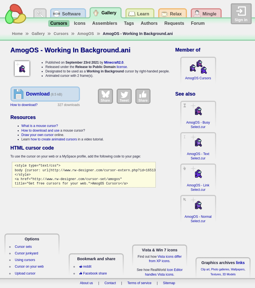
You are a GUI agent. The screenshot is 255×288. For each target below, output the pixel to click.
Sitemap (169, 283)
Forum (198, 23)
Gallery (38, 33)
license (122, 67)
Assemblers (104, 23)
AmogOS (85, 33)
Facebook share (93, 273)
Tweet (124, 96)
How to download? (24, 105)
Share (105, 96)
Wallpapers (238, 269)
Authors (149, 23)
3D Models (229, 274)
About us (86, 283)
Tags (129, 23)
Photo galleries (220, 269)
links (240, 262)
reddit (85, 266)
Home (17, 33)
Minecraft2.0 (114, 62)
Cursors (58, 23)
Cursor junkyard (26, 253)
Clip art (205, 269)
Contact (110, 283)
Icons (79, 23)
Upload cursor (25, 273)
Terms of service (139, 283)
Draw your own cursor (38, 135)
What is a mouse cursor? (40, 126)
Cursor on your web (29, 266)
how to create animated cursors (54, 139)
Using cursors (25, 260)
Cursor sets (23, 247)
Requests (174, 23)
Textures (216, 274)
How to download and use (41, 130)
